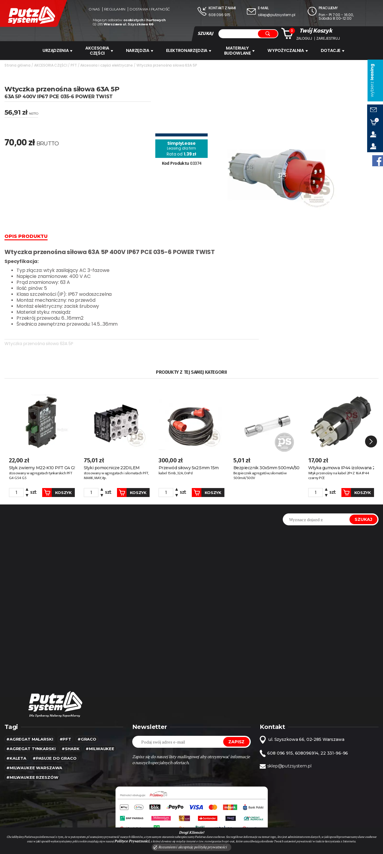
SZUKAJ (205, 33)
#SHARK (70, 739)
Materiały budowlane (240, 50)
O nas (94, 9)
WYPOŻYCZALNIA (288, 50)
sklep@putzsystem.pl (276, 14)
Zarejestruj (328, 38)
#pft (65, 729)
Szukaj (363, 510)
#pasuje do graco (55, 748)
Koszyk (54, 482)
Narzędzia (140, 50)
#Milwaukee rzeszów (32, 767)
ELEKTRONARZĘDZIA (189, 50)
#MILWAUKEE (100, 739)
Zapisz (236, 732)
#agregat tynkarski (30, 739)
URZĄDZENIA (57, 50)
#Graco (86, 729)
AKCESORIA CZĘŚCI (99, 50)
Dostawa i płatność (150, 9)
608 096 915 (219, 14)
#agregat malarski (29, 729)
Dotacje (334, 50)
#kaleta (16, 748)
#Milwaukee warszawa (34, 758)
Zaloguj (304, 38)
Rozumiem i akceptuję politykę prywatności (190, 847)
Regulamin (114, 9)
